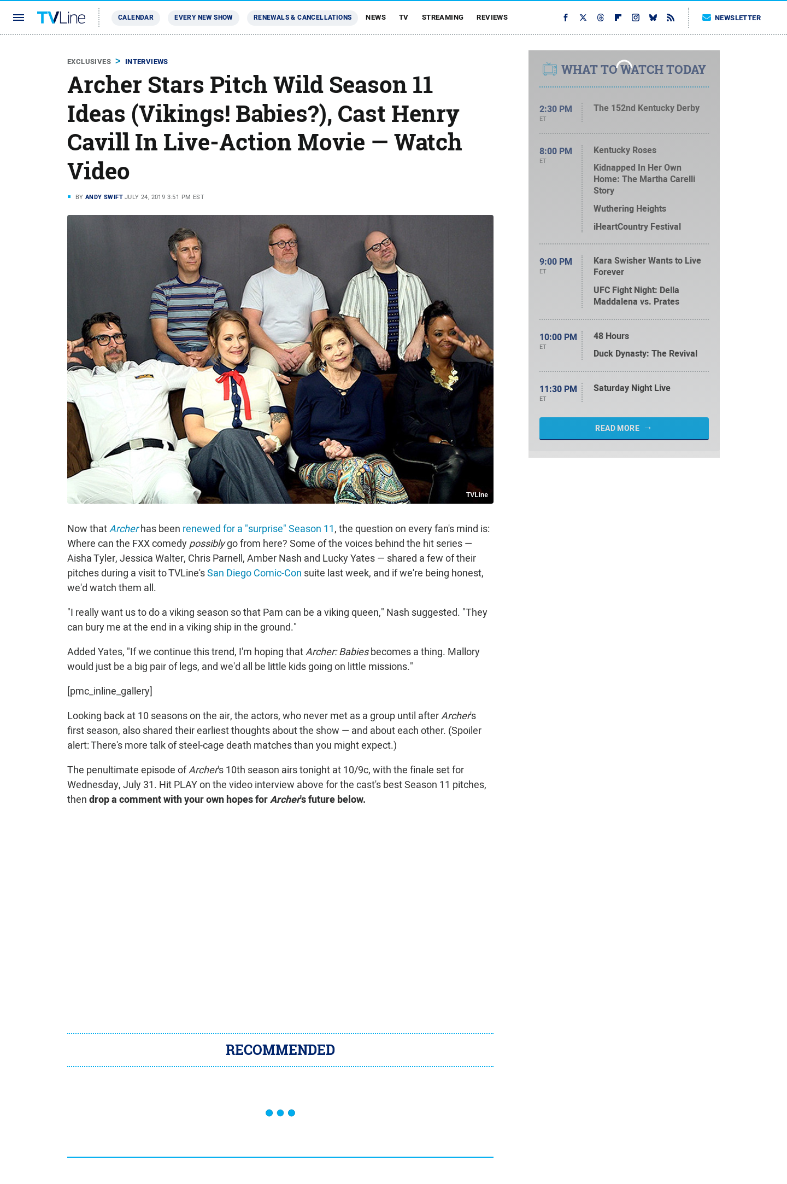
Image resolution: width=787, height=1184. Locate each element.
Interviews (146, 61)
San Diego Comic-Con (254, 573)
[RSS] (671, 17)
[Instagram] (636, 17)
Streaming (443, 17)
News (376, 17)
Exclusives (89, 61)
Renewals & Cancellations (303, 17)
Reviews (492, 17)
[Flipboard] (618, 17)
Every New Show (203, 17)
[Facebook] (566, 17)
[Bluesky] (653, 17)
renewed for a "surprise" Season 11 (258, 528)
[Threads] (601, 17)
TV (404, 17)
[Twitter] (583, 17)
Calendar (136, 17)
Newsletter (731, 18)
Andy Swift (104, 197)
